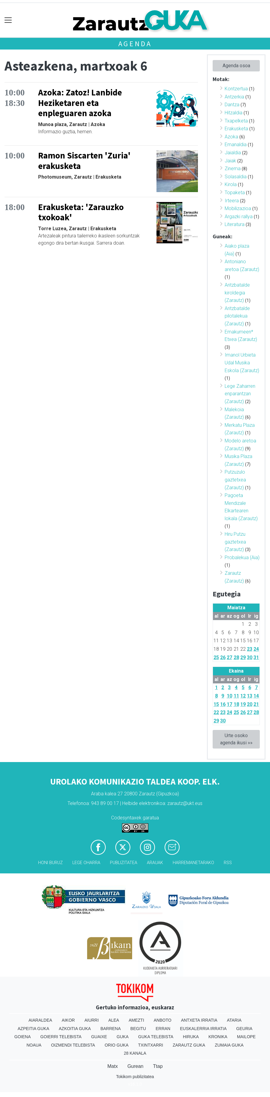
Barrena (110, 1028)
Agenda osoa (236, 65)
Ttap (158, 1066)
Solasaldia (236, 176)
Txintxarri (150, 1045)
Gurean (135, 1066)
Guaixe (99, 1036)
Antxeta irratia (199, 1020)
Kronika (217, 1036)
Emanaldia (236, 144)
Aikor (68, 1020)
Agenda (135, 43)
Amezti (136, 1020)
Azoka (231, 137)
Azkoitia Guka (75, 1028)
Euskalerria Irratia (203, 1028)
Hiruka (191, 1036)
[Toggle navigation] (8, 20)
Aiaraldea (40, 1020)
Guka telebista (155, 1036)
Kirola (231, 184)
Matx (112, 1066)
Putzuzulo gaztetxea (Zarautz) (235, 479)
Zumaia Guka (229, 1045)
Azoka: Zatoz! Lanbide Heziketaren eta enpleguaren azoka (80, 103)
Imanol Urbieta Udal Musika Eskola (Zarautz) (242, 362)
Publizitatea (123, 862)
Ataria (234, 1020)
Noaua (33, 1045)
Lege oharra (86, 862)
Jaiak (230, 161)
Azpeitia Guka (33, 1028)
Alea (113, 1020)
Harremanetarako (193, 862)
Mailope (246, 1036)
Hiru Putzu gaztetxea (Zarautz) (235, 541)
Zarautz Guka (189, 1045)
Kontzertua (236, 89)
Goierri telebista (60, 1036)
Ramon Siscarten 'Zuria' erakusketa (84, 160)
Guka (123, 1036)
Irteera (232, 200)
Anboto (162, 1020)
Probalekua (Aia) (242, 557)
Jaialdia (233, 152)
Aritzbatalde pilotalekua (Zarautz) (237, 316)
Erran (163, 1028)
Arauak (155, 862)
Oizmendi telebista (73, 1045)
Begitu (138, 1028)
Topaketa (235, 192)
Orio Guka (116, 1045)
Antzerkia (234, 97)
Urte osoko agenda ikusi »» (236, 739)
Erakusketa (236, 128)
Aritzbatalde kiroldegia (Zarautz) (237, 292)
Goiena (22, 1036)
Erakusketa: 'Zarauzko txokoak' (81, 212)
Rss (228, 862)
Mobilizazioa (238, 208)
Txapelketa (236, 121)
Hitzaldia (233, 113)
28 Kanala (135, 1053)
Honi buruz (50, 862)
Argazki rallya (239, 216)
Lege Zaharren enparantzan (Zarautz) (240, 393)
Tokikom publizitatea (135, 1076)
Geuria (244, 1028)
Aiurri (91, 1020)
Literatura (234, 224)
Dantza (232, 104)
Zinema (233, 168)
